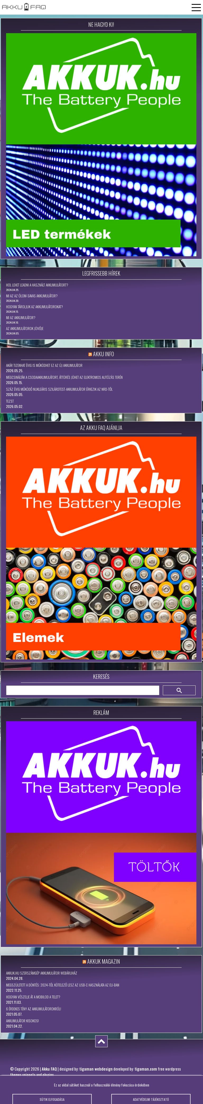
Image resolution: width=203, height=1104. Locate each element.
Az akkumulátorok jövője (24, 328)
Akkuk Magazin (103, 961)
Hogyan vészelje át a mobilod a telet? (33, 996)
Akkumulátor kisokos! (22, 1020)
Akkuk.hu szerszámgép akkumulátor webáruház (41, 973)
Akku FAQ (49, 1069)
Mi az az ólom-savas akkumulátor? (32, 295)
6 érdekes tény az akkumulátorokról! (33, 1008)
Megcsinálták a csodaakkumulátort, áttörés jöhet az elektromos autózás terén (64, 377)
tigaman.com (146, 1069)
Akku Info (103, 354)
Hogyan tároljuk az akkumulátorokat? (34, 306)
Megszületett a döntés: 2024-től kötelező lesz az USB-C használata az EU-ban (62, 985)
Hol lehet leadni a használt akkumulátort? (37, 285)
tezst (10, 401)
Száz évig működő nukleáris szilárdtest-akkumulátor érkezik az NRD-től (59, 389)
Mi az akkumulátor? (20, 317)
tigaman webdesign (96, 1069)
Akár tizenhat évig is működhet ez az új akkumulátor (44, 365)
